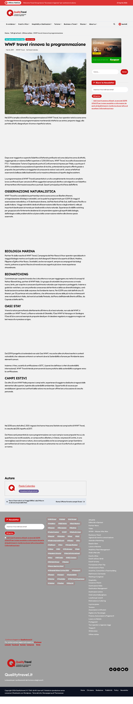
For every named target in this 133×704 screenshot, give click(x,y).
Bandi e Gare (93, 551)
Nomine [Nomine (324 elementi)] (66, 569)
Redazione (99, 698)
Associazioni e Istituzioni (97, 617)
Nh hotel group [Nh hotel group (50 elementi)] (54, 569)
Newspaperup (48, 700)
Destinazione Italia (95, 593)
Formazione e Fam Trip (97, 572)
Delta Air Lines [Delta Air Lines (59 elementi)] (76, 539)
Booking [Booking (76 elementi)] (73, 535)
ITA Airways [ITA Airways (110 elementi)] (68, 556)
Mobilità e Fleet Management (99, 557)
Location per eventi (96, 605)
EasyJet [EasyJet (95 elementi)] (51, 544)
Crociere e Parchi (95, 590)
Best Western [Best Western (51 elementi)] (75, 531)
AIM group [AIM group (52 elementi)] (52, 527)
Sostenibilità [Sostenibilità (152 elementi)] (72, 582)
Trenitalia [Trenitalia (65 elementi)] (62, 586)
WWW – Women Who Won (98, 539)
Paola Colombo (27, 493)
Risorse (83, 24)
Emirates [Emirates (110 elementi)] (61, 544)
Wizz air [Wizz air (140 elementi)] (70, 591)
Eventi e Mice (23, 24)
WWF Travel (21, 57)
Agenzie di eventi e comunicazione (101, 545)
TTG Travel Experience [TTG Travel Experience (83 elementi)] (76, 586)
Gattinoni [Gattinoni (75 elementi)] (52, 552)
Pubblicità (108, 698)
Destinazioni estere (96, 599)
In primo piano (94, 612)
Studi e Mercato (94, 560)
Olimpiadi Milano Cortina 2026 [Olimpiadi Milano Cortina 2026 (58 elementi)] (59, 578)
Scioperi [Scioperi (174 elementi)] (61, 582)
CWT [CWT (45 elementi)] (65, 539)
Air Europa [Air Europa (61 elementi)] (72, 527)
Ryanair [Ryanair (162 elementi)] (51, 582)
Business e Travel (71, 24)
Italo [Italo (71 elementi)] (77, 556)
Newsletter (124, 698)
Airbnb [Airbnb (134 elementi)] (63, 527)
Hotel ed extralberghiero (97, 602)
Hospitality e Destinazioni (42, 24)
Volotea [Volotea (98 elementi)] (51, 591)
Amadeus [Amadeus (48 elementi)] (52, 531)
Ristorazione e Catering (97, 608)
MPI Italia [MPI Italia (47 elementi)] (60, 565)
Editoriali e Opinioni (96, 530)
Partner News (94, 533)
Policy (116, 698)
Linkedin (8, 652)
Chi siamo (90, 698)
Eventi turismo (94, 569)
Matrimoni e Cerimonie (97, 581)
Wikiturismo (93, 638)
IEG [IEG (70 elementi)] (59, 556)
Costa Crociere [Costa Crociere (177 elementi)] (54, 539)
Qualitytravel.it (19, 682)
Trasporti (92, 635)
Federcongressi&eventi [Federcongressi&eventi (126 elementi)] (56, 548)
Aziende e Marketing (96, 548)
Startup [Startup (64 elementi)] (51, 586)
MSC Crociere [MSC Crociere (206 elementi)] (71, 565)
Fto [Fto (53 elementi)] (79, 548)
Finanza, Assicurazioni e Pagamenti (101, 623)
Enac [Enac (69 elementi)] (70, 544)
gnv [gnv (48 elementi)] (61, 552)
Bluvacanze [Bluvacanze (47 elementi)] (62, 535)
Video (91, 536)
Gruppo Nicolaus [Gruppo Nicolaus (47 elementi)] (72, 552)
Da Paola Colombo (32, 57)
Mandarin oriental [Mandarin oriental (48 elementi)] (55, 561)
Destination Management (98, 596)
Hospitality (92, 588)
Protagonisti (93, 629)
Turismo (57, 24)
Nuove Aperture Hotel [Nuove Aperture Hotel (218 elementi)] (56, 573)
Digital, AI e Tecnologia (97, 620)
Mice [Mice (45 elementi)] (50, 565)
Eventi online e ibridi (96, 566)
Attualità (92, 527)
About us (93, 24)
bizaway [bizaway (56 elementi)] (51, 535)
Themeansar (58, 700)
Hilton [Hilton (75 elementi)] (51, 556)
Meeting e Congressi (96, 584)
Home (7, 33)
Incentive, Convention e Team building (102, 578)
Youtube (23, 652)
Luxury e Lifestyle (95, 626)
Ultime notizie (27, 33)
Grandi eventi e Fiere (96, 575)
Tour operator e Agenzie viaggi (15, 39)
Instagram (30, 652)
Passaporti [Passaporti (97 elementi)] (76, 578)
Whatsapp (38, 650)
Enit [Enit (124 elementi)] (78, 544)
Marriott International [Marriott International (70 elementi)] (72, 561)
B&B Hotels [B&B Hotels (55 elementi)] (63, 531)
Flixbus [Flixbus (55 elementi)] (71, 548)
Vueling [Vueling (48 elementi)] (61, 591)
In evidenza (11, 24)
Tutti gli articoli (15, 33)
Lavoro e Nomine (95, 554)
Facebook (15, 652)
